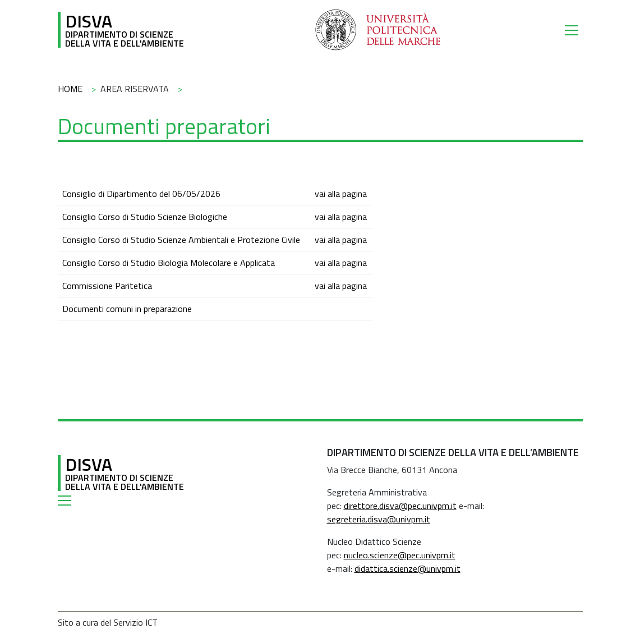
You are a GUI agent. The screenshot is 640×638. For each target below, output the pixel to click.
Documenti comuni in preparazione (127, 308)
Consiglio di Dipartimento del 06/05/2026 (141, 193)
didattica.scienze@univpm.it (407, 568)
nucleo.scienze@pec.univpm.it (399, 555)
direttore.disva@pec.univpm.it (400, 505)
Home (70, 88)
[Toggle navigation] (574, 30)
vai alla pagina (341, 193)
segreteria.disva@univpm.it (378, 519)
